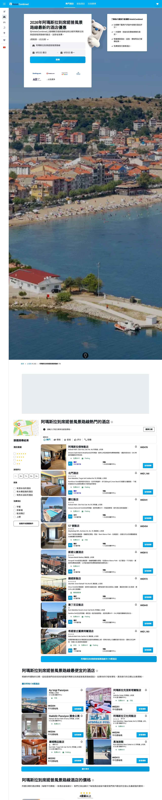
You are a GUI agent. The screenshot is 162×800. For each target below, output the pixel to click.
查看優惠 (147, 466)
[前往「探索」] (4, 32)
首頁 (22, 364)
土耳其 (29, 364)
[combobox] (39, 39)
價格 (57, 439)
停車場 (20, 510)
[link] (26, 523)
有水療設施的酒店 (25, 491)
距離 (87, 439)
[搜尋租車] (4, 22)
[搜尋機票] (4, 11)
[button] (4, 4)
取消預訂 (21, 513)
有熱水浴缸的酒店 (25, 495)
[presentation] (112, 422)
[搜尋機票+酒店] (4, 27)
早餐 (19, 507)
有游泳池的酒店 (24, 488)
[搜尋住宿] (4, 16)
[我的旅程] (4, 40)
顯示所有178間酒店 (31, 684)
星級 (67, 439)
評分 (77, 439)
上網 (19, 517)
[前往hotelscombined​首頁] (19, 4)
